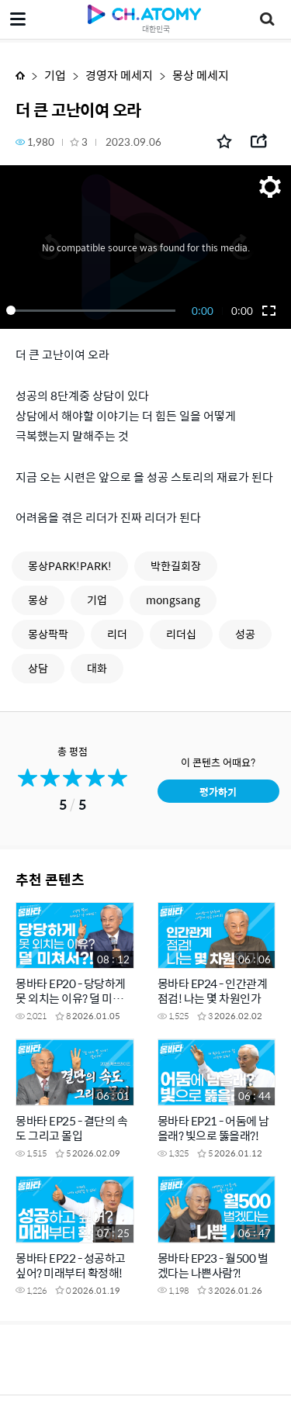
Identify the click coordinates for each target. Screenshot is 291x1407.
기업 (55, 75)
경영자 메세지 (119, 75)
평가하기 (218, 791)
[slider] (93, 310)
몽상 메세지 (200, 75)
